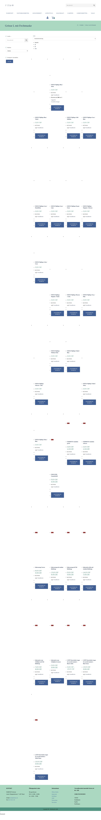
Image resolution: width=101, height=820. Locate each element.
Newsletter (54, 802)
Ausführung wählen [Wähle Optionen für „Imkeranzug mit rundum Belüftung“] (57, 588)
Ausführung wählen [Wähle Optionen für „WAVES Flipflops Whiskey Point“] (57, 369)
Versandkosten (40, 127)
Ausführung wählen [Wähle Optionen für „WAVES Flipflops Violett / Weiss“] (89, 402)
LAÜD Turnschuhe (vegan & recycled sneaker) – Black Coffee (73, 662)
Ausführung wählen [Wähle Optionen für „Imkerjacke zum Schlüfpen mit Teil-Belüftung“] (41, 682)
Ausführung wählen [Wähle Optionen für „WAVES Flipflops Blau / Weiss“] (57, 108)
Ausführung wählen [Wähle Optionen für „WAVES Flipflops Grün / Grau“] (41, 280)
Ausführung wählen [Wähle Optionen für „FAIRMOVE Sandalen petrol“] (73, 462)
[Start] (77, 25)
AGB (53, 798)
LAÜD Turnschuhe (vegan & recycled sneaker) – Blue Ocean (89, 662)
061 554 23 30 (11, 800)
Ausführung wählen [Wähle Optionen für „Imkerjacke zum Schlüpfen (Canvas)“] (57, 680)
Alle (36, 48)
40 (35, 44)
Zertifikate (54, 796)
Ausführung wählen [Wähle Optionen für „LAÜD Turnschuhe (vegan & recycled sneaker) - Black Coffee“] (73, 682)
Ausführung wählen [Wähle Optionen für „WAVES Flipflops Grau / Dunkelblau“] (41, 224)
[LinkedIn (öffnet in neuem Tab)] (11, 5)
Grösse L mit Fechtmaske (90, 25)
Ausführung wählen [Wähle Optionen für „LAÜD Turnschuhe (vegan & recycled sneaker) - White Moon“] (41, 777)
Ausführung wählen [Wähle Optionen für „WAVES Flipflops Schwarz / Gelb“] (41, 402)
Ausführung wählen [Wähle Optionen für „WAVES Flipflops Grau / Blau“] (89, 136)
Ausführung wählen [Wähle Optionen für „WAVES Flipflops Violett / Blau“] (73, 369)
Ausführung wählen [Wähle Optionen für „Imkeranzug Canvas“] (41, 586)
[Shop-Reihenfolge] (64, 38)
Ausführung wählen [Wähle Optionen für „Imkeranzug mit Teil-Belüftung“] (73, 588)
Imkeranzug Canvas (40, 567)
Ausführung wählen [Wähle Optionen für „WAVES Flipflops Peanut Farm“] (73, 224)
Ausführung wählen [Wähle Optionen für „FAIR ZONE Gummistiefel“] (57, 495)
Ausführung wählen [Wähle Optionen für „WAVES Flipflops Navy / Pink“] (89, 313)
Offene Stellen (55, 792)
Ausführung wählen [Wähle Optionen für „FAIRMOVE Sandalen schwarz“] (89, 462)
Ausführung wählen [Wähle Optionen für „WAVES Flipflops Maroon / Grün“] (73, 313)
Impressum (54, 794)
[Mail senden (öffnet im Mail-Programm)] (13, 5)
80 (35, 46)
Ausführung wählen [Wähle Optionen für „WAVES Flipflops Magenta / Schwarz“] (89, 224)
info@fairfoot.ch (14, 797)
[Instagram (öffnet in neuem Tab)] (8, 5)
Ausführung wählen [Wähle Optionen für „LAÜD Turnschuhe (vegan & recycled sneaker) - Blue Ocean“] (89, 682)
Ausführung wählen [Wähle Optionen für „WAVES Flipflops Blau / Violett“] (41, 136)
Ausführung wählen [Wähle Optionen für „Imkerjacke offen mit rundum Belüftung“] (89, 588)
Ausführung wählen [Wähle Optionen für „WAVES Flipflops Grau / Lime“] (57, 224)
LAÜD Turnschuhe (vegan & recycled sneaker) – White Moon (41, 756)
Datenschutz (54, 800)
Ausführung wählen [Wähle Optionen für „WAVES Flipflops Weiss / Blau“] (41, 458)
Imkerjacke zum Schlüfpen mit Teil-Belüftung (39, 662)
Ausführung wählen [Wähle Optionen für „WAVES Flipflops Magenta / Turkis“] (57, 313)
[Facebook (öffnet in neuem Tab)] (6, 5)
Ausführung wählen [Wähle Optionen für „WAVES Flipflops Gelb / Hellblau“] (73, 136)
